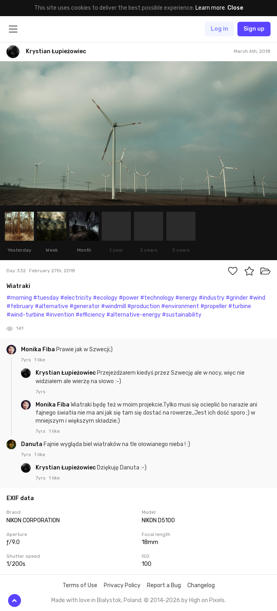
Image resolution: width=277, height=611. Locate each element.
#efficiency (90, 314)
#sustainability (181, 314)
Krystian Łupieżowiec (66, 372)
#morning (19, 297)
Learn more (210, 7)
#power (129, 297)
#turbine (239, 306)
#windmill (113, 306)
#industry (212, 297)
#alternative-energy (133, 314)
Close (235, 7)
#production (143, 306)
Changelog (201, 585)
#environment (180, 306)
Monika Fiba (38, 349)
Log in (219, 28)
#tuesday (46, 297)
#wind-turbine (25, 314)
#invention (60, 314)
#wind (257, 297)
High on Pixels (207, 600)
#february (20, 306)
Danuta (32, 444)
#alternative (51, 306)
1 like (39, 360)
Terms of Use (80, 585)
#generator (84, 306)
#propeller (213, 306)
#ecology (105, 297)
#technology (157, 297)
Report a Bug (164, 585)
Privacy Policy (122, 585)
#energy (186, 297)
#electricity (76, 297)
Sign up (253, 28)
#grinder (237, 297)
